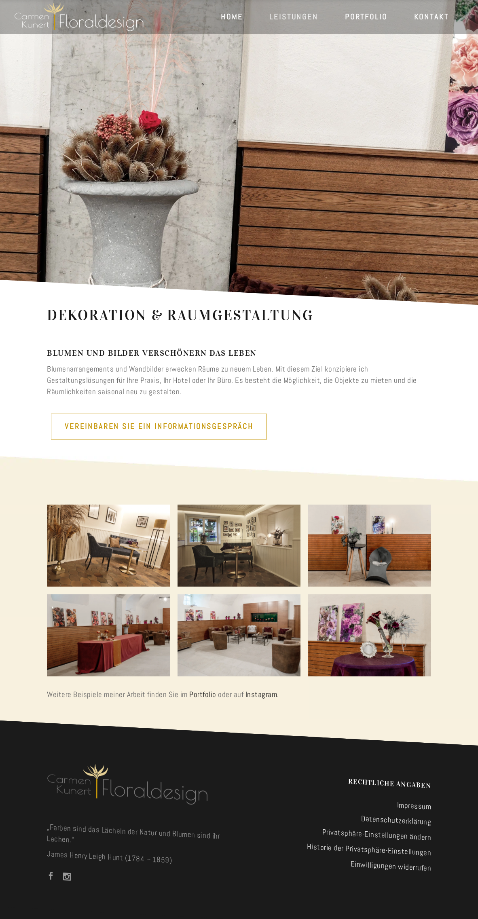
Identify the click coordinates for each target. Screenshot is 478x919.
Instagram (261, 694)
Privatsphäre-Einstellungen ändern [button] (376, 835)
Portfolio (202, 694)
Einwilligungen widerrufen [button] (391, 866)
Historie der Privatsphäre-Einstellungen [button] (369, 849)
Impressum (414, 805)
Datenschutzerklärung (396, 820)
